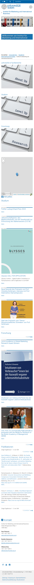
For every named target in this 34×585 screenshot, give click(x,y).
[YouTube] (6, 564)
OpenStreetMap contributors (24, 194)
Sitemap (4, 578)
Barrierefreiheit (20, 578)
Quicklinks (18, 1)
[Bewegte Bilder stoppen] (9, 18)
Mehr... (3, 467)
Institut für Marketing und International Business (17, 13)
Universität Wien (13, 55)
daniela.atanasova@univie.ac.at (10, 543)
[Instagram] (9, 564)
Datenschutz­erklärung (9, 580)
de (3, 1)
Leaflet (14, 194)
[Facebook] (3, 564)
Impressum (11, 578)
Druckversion (21, 580)
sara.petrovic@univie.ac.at (8, 535)
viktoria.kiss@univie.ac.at (8, 550)
